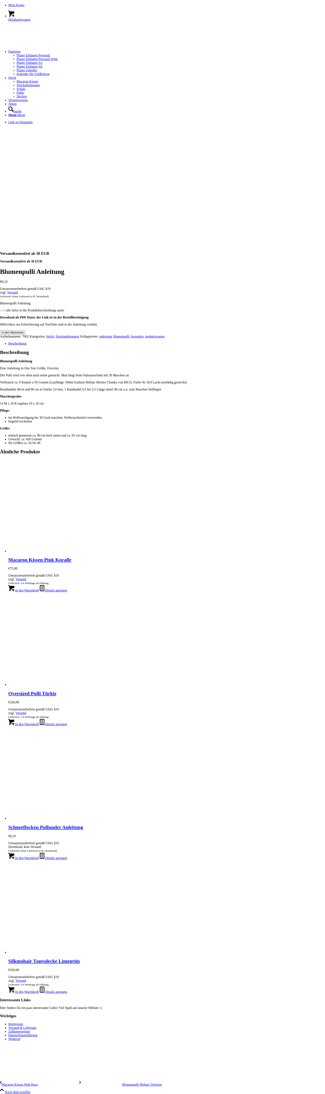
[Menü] (16, 115)
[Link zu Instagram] (20, 122)
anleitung (105, 336)
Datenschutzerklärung (22, 1035)
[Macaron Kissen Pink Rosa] (39, 1084)
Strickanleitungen (67, 336)
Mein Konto (16, 5)
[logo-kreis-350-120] (31, 44)
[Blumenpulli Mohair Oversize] (120, 1084)
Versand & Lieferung (22, 1027)
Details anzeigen (53, 590)
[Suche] (15, 111)
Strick (50, 336)
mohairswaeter (155, 336)
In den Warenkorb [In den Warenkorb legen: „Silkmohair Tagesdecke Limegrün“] (23, 992)
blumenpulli (121, 336)
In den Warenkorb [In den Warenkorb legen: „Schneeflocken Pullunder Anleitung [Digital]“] (23, 858)
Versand (12, 292)
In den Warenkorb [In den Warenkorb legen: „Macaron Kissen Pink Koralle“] (23, 590)
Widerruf (14, 1039)
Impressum (15, 1024)
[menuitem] (166, 5)
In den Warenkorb (12, 332)
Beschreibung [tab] (17, 343)
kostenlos (137, 336)
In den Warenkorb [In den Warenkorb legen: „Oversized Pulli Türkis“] (23, 724)
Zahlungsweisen (19, 1031)
